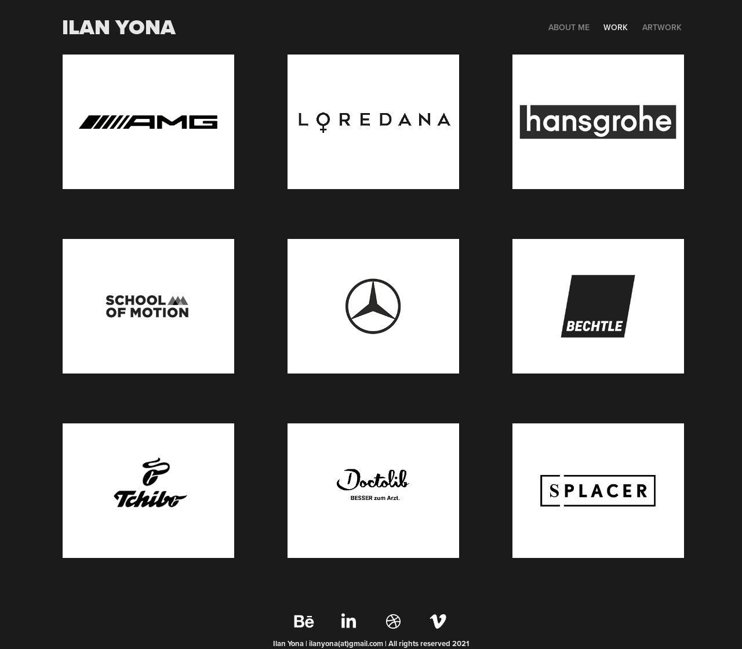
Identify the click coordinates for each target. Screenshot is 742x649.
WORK (615, 27)
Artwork (662, 27)
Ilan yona (119, 27)
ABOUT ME (569, 27)
